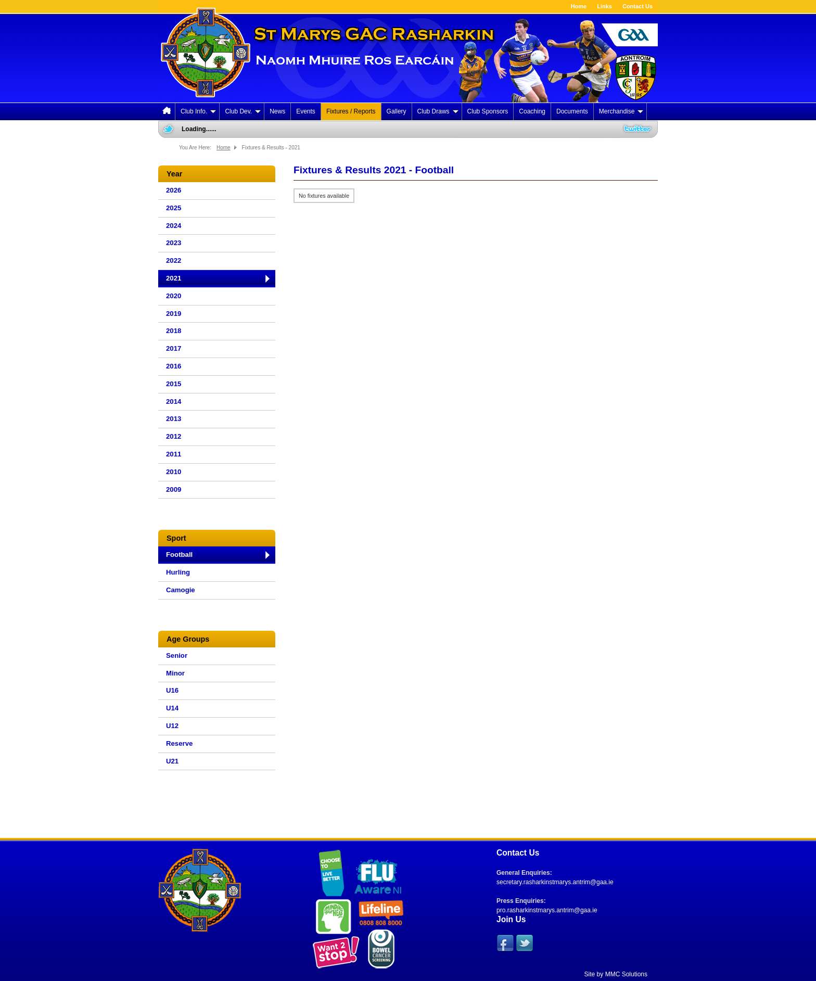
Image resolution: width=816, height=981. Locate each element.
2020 (173, 296)
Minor (175, 673)
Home (579, 6)
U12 (172, 726)
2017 (173, 348)
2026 (173, 190)
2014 (173, 401)
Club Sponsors (487, 111)
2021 (173, 278)
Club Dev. (243, 111)
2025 (173, 208)
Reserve (179, 743)
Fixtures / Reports (351, 111)
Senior (176, 655)
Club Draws (437, 111)
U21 (172, 761)
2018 (173, 331)
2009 (173, 489)
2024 (173, 226)
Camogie (180, 590)
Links (604, 6)
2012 (173, 436)
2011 (173, 454)
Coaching (532, 111)
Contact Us (637, 6)
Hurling (178, 572)
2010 (173, 472)
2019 (173, 313)
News (277, 111)
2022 (173, 260)
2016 (173, 366)
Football (179, 554)
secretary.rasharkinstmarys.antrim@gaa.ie (555, 882)
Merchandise (621, 111)
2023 (173, 243)
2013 (173, 419)
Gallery (396, 111)
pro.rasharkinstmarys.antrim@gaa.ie (546, 910)
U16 (172, 690)
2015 (173, 384)
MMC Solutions (626, 974)
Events (305, 111)
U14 (172, 708)
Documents (572, 111)
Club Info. (198, 111)
